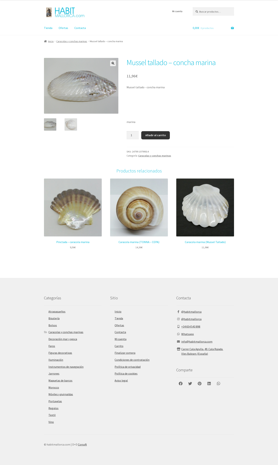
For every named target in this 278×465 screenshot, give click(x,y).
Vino (51, 422)
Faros (51, 346)
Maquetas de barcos (60, 380)
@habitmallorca (191, 311)
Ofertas (63, 28)
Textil (52, 415)
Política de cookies (126, 373)
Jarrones (53, 373)
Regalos (53, 408)
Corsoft (82, 444)
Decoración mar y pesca (62, 339)
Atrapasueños (56, 311)
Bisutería (54, 318)
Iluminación (55, 360)
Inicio (51, 41)
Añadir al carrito (155, 135)
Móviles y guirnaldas (60, 394)
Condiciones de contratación (132, 360)
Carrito (119, 346)
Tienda (48, 28)
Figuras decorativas (60, 353)
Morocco (53, 387)
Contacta (80, 28)
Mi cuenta (177, 11)
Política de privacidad (128, 366)
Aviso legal (121, 380)
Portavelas (55, 401)
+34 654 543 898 (190, 326)
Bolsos (52, 325)
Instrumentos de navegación (65, 366)
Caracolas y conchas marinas (71, 41)
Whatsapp (187, 334)
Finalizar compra (125, 353)
